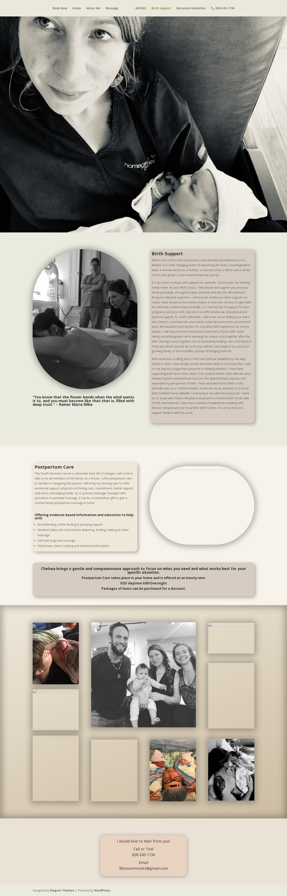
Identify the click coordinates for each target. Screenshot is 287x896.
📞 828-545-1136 (222, 8)
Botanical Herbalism (191, 8)
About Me (93, 8)
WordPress (102, 890)
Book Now (60, 8)
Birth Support (161, 8)
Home (76, 8)
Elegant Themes (62, 890)
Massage (112, 8)
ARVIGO (140, 8)
